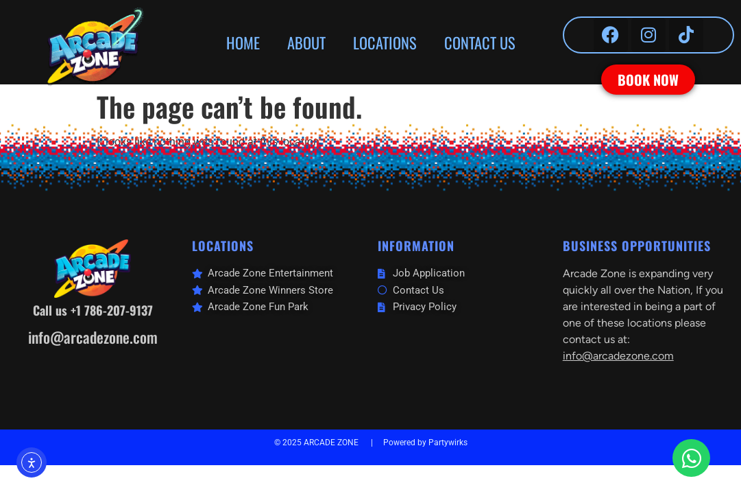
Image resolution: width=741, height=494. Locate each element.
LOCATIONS (385, 42)
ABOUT (306, 42)
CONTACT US (479, 42)
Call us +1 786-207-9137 (93, 310)
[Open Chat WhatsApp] (691, 458)
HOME (243, 42)
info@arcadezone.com (93, 337)
